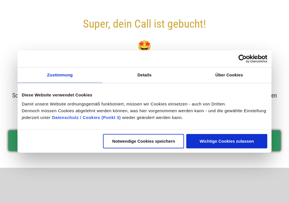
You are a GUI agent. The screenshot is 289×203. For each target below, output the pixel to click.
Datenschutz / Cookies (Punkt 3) (86, 117)
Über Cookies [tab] (229, 74)
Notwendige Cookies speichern (143, 141)
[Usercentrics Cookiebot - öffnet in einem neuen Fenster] (242, 58)
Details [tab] (144, 74)
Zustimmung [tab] (60, 74)
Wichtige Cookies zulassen (227, 141)
